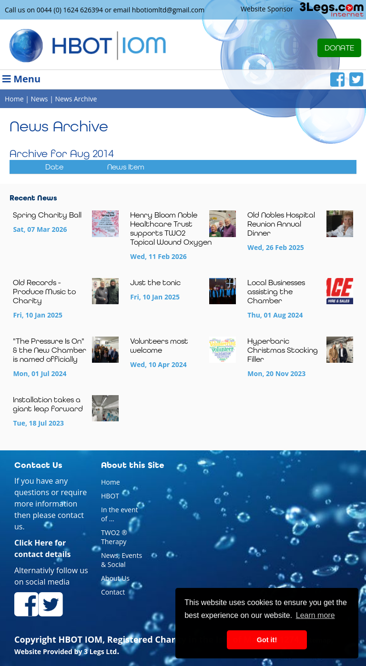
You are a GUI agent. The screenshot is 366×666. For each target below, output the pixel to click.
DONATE (339, 47)
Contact (113, 591)
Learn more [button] (315, 615)
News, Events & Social (121, 560)
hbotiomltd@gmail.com (168, 9)
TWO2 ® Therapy (114, 537)
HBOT (110, 495)
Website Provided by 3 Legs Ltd (65, 651)
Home (110, 482)
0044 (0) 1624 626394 (70, 9)
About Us (115, 578)
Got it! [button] (267, 640)
